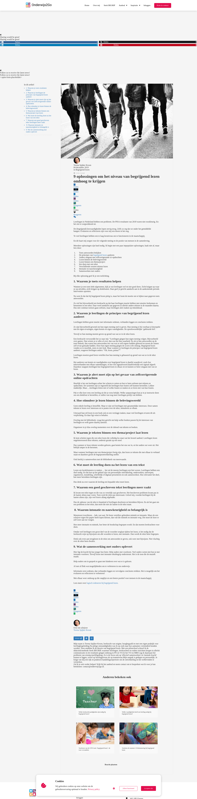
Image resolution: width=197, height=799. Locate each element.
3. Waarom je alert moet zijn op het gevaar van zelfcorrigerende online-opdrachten (38, 102)
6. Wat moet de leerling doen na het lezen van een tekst (38, 117)
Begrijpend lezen (83, 170)
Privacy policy (94, 789)
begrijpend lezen (100, 255)
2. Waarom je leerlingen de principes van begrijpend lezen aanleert (37, 95)
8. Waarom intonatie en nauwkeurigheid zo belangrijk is (37, 126)
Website (78, 638)
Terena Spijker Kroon (82, 165)
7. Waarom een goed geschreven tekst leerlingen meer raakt (37, 121)
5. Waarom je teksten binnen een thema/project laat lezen (37, 112)
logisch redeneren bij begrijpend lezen (102, 583)
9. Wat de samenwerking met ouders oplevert (36, 131)
